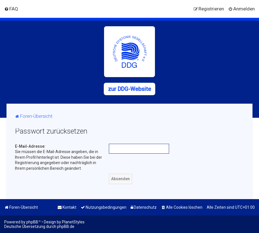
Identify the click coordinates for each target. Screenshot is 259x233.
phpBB (32, 222)
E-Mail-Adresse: (30, 146)
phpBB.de (65, 226)
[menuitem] (11, 9)
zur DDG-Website (129, 89)
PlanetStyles (73, 222)
